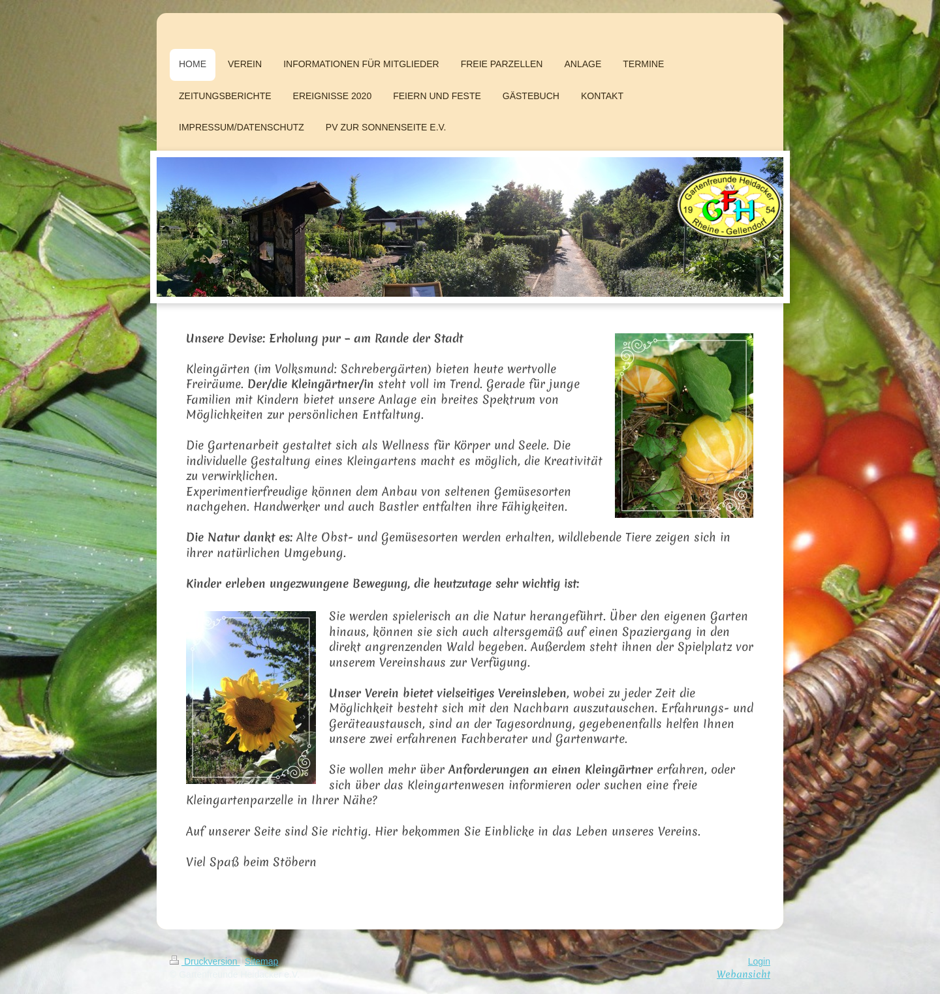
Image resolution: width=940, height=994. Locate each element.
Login (759, 961)
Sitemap (261, 961)
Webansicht (743, 974)
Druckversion (205, 961)
